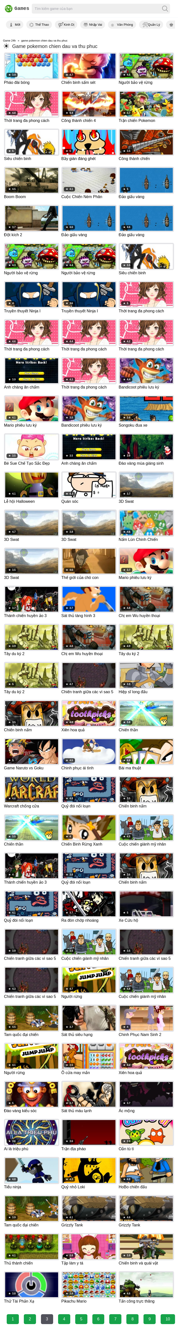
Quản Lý (154, 24)
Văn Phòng (125, 24)
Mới (17, 24)
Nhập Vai (95, 24)
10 (168, 1319)
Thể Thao (42, 24)
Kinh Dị (69, 24)
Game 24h (9, 40)
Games (15, 8)
